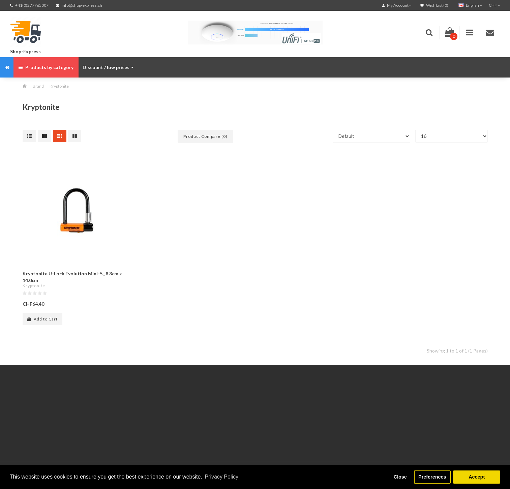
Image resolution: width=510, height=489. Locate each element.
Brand (38, 86)
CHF (494, 5)
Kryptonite (59, 86)
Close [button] (400, 477)
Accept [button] (477, 477)
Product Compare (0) (205, 136)
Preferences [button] (432, 477)
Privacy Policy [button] (221, 477)
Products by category (46, 67)
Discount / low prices (108, 67)
